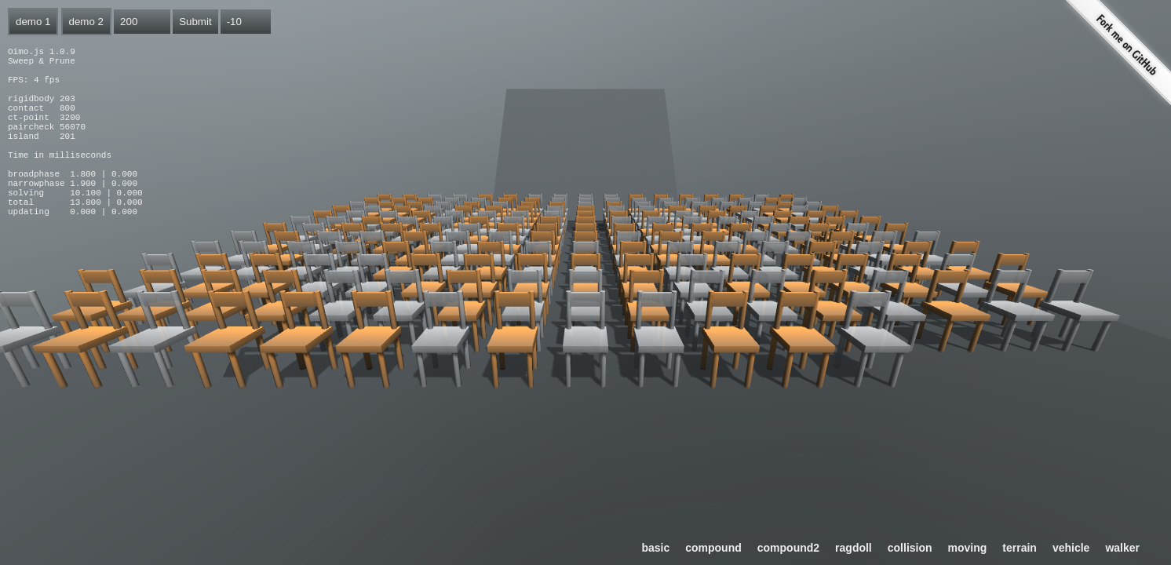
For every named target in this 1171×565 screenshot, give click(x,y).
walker (1122, 547)
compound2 (788, 547)
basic (655, 547)
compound (713, 547)
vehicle (1070, 547)
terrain (1019, 547)
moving (967, 547)
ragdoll (853, 547)
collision (910, 547)
